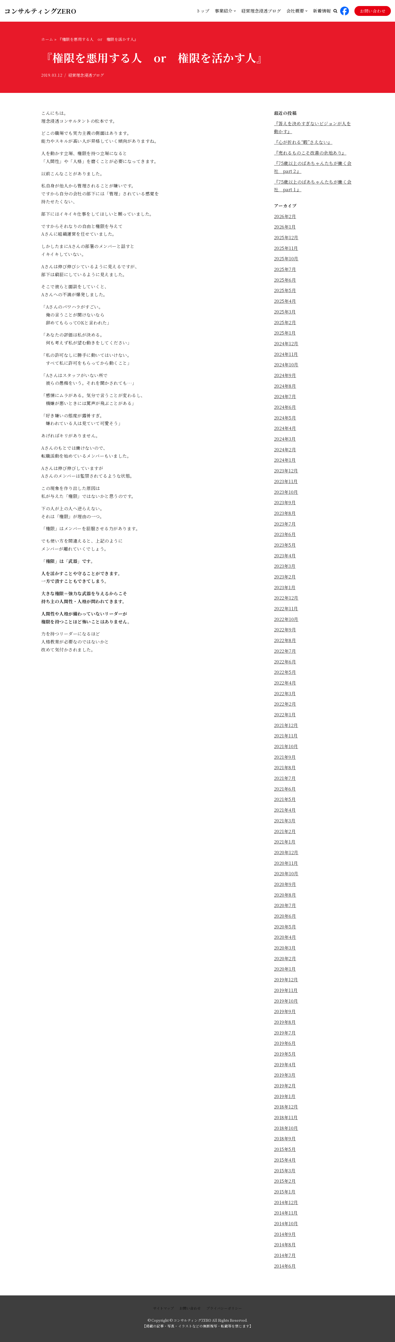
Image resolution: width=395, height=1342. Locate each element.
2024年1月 (285, 461)
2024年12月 (286, 344)
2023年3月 (285, 567)
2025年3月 (285, 312)
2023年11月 (286, 482)
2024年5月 (285, 418)
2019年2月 (285, 1088)
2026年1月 (285, 227)
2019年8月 (285, 1024)
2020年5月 (285, 929)
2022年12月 (286, 599)
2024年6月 (285, 408)
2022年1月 (285, 716)
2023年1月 (285, 589)
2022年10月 (286, 620)
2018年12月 (286, 1110)
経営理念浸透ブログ (261, 11)
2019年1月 (285, 1099)
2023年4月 (285, 557)
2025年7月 (285, 270)
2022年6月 (285, 663)
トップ (202, 11)
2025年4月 (285, 301)
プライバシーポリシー (224, 1308)
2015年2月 (285, 1184)
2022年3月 (285, 695)
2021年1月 (285, 844)
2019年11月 (286, 993)
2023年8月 (285, 514)
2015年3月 (285, 1173)
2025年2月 (285, 323)
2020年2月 (285, 961)
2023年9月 (285, 503)
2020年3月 (285, 950)
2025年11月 (286, 248)
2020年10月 (286, 876)
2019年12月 (286, 982)
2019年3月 (285, 1078)
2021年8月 (285, 769)
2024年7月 (285, 397)
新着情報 (322, 11)
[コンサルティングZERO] (40, 11)
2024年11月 (286, 355)
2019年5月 (285, 1056)
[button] (335, 11)
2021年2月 (285, 833)
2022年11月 (286, 610)
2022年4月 (285, 684)
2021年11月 (286, 737)
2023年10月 (286, 493)
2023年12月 (286, 472)
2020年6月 (285, 918)
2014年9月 (285, 1237)
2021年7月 (285, 780)
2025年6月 (285, 280)
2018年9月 (285, 1141)
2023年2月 (285, 578)
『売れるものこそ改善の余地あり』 (310, 153)
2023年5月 (285, 546)
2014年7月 (285, 1258)
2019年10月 (286, 1003)
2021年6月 (285, 791)
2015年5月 (285, 1152)
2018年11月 (286, 1120)
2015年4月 (285, 1163)
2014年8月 (285, 1248)
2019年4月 (285, 1067)
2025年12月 (286, 238)
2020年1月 (285, 971)
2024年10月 (286, 365)
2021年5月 (285, 801)
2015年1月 (285, 1195)
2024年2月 (285, 450)
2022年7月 (285, 652)
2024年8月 (285, 387)
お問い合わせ (372, 11)
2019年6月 (285, 1046)
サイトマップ (163, 1308)
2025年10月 (286, 259)
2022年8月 (285, 642)
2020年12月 (286, 854)
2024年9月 (285, 376)
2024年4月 (285, 429)
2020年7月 (285, 908)
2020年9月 (285, 886)
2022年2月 (285, 705)
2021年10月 (286, 748)
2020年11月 (286, 865)
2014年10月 (286, 1226)
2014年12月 (286, 1205)
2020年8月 (285, 897)
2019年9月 (285, 1014)
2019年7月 (285, 1035)
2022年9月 (285, 631)
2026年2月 (285, 216)
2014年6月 (285, 1269)
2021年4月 (285, 812)
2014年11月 (286, 1216)
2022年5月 (285, 674)
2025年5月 (285, 291)
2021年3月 (285, 822)
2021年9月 (285, 759)
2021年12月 (286, 727)
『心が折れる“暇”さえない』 (303, 142)
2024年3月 (285, 440)
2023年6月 (285, 535)
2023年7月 (285, 525)
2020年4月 (285, 939)
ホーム (47, 39)
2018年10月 (286, 1131)
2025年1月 (285, 333)
